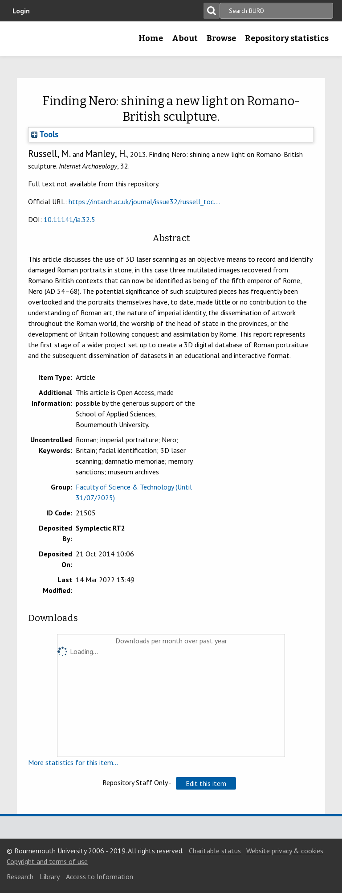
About (185, 38)
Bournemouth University (21, 41)
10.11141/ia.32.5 (69, 219)
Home (150, 38)
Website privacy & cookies (284, 850)
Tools (44, 134)
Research (20, 876)
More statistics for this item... (73, 762)
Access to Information (99, 876)
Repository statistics (287, 38)
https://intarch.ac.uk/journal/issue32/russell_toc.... (144, 201)
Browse (221, 38)
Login (21, 10)
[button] (206, 783)
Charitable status (215, 850)
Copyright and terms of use (47, 861)
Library (50, 876)
